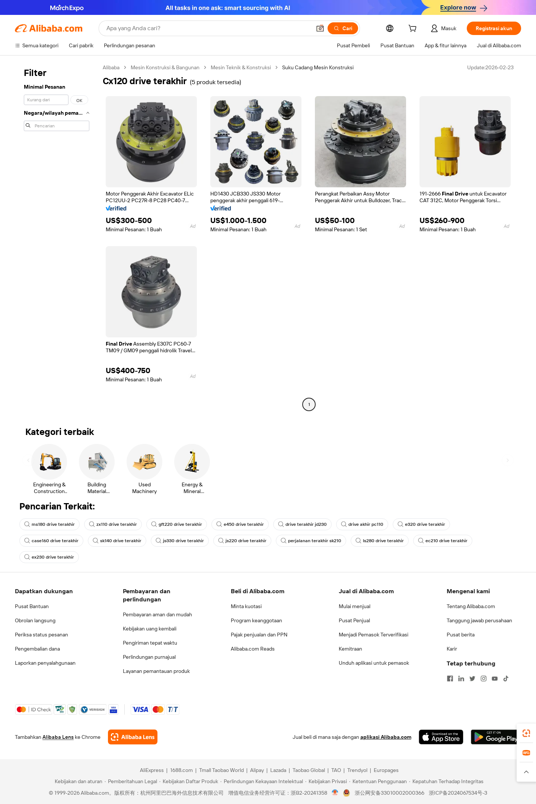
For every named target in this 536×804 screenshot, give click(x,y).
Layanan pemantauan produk (156, 671)
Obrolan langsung (35, 620)
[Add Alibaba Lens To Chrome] (132, 737)
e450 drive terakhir (240, 524)
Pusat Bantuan (32, 606)
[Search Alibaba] (208, 28)
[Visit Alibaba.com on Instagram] (483, 678)
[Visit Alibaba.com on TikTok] (505, 678)
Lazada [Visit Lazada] (278, 770)
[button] (320, 28)
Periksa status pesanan (41, 635)
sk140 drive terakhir (117, 541)
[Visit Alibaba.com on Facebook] (450, 678)
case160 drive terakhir (51, 541)
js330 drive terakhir (180, 541)
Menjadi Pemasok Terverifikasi (373, 635)
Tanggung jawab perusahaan (479, 620)
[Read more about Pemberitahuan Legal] (131, 781)
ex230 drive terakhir (49, 557)
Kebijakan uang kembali (149, 629)
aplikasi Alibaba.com (385, 737)
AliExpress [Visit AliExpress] (152, 770)
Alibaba (111, 67)
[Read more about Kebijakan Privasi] (326, 781)
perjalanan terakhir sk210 (311, 541)
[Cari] (343, 28)
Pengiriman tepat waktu (150, 643)
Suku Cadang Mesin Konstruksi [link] (318, 67)
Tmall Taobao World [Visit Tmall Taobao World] (221, 770)
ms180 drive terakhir (49, 524)
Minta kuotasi (246, 606)
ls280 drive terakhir (379, 541)
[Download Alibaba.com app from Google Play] (496, 737)
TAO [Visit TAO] (336, 770)
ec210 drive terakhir (443, 541)
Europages (386, 770)
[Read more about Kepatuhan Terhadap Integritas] (446, 781)
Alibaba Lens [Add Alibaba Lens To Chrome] (58, 737)
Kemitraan (350, 649)
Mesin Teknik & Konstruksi (241, 67)
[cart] (413, 29)
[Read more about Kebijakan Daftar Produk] (188, 781)
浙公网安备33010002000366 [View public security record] (389, 793)
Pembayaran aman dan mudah (157, 614)
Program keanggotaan (256, 620)
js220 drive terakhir (242, 541)
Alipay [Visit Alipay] (257, 770)
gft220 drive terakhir (176, 524)
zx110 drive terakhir (113, 524)
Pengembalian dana (37, 649)
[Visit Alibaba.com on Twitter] (472, 678)
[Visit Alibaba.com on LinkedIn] (461, 678)
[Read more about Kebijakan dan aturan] (77, 781)
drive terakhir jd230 (302, 524)
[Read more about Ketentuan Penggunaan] (378, 781)
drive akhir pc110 (362, 524)
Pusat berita (461, 635)
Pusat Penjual (354, 620)
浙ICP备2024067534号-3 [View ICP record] (458, 793)
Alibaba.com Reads (253, 649)
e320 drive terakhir (421, 524)
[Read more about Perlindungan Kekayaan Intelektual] (261, 781)
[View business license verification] (335, 793)
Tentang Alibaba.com (471, 606)
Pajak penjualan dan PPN (259, 635)
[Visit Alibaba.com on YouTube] (494, 678)
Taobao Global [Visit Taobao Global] (309, 770)
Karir (452, 649)
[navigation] (56, 237)
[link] (526, 733)
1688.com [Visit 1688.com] (181, 770)
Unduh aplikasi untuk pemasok (374, 663)
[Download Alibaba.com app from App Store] (441, 737)
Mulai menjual (354, 606)
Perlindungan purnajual (149, 657)
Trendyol (357, 770)
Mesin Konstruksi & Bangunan (165, 67)
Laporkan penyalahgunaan (45, 663)
